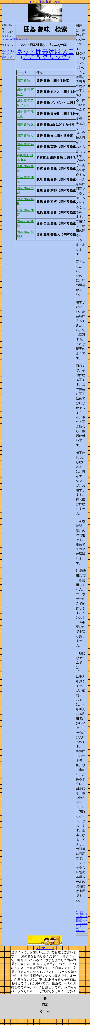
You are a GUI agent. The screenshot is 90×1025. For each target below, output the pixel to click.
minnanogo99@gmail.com (14, 39)
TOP (32, 1)
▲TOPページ (45, 948)
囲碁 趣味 (23, 80)
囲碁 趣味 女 (25, 135)
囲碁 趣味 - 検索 (49, 1)
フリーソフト (81, 916)
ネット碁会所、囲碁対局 (81, 913)
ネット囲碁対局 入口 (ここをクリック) (45, 54)
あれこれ (80, 928)
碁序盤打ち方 (81, 921)
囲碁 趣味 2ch (26, 124)
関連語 (79, 919)
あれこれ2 (80, 930)
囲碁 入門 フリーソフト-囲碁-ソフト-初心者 (8, 55)
